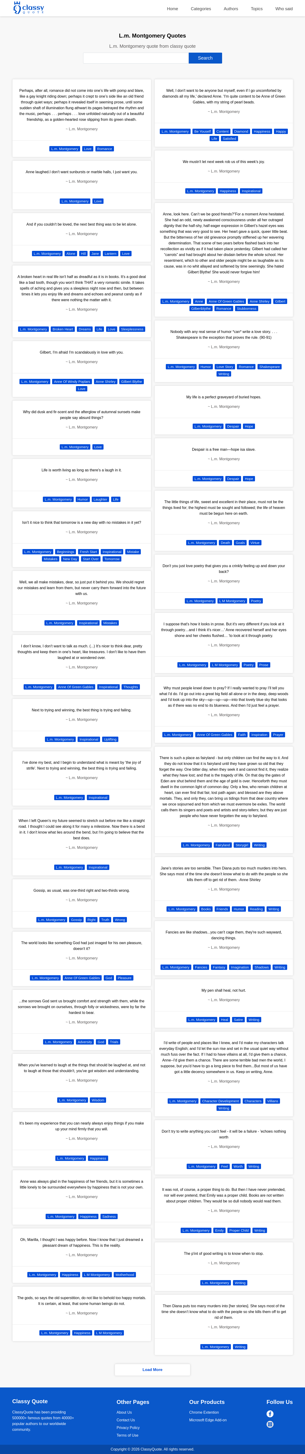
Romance (104, 149)
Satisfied (229, 139)
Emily (219, 1230)
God (109, 978)
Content (223, 131)
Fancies (201, 967)
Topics (257, 8)
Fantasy (219, 967)
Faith (242, 735)
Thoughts (130, 687)
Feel (224, 1166)
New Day (70, 559)
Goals (240, 543)
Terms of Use (127, 1435)
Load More (153, 1370)
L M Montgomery (97, 1275)
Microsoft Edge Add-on (208, 1420)
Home (172, 8)
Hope (249, 426)
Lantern (110, 254)
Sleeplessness (132, 329)
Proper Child (238, 1230)
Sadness (109, 1216)
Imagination (240, 967)
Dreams (85, 329)
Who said (284, 8)
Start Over (91, 559)
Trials (114, 1042)
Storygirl (242, 845)
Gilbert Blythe (131, 381)
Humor (83, 499)
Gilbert (280, 301)
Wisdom (98, 1100)
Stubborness (246, 308)
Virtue (255, 543)
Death (225, 543)
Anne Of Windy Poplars (72, 381)
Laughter (100, 499)
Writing (223, 374)
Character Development (220, 1101)
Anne (199, 301)
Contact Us (125, 1420)
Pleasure (125, 978)
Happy (281, 131)
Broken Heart (63, 329)
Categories (201, 8)
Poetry (256, 601)
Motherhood (125, 1275)
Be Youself (202, 131)
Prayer (278, 735)
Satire (238, 1020)
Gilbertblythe (201, 308)
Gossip (76, 920)
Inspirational (112, 552)
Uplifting (110, 739)
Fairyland (223, 845)
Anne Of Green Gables (76, 687)
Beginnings (65, 552)
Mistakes (50, 559)
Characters (253, 1101)
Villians (272, 1101)
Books (206, 909)
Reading (256, 909)
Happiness (98, 1158)
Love (88, 149)
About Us (124, 1412)
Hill (83, 254)
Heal (224, 1020)
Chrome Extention (204, 1412)
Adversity (85, 1042)
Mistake (133, 552)
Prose (263, 665)
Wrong (120, 920)
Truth (105, 920)
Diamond (241, 131)
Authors (231, 8)
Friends (222, 909)
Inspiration (259, 735)
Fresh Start (88, 552)
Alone (70, 254)
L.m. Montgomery (64, 149)
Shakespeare (269, 367)
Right (92, 920)
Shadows (262, 967)
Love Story (225, 367)
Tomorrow (112, 559)
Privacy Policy (128, 1428)
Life (99, 329)
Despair (233, 426)
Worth (238, 1166)
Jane (95, 254)
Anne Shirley (106, 381)
